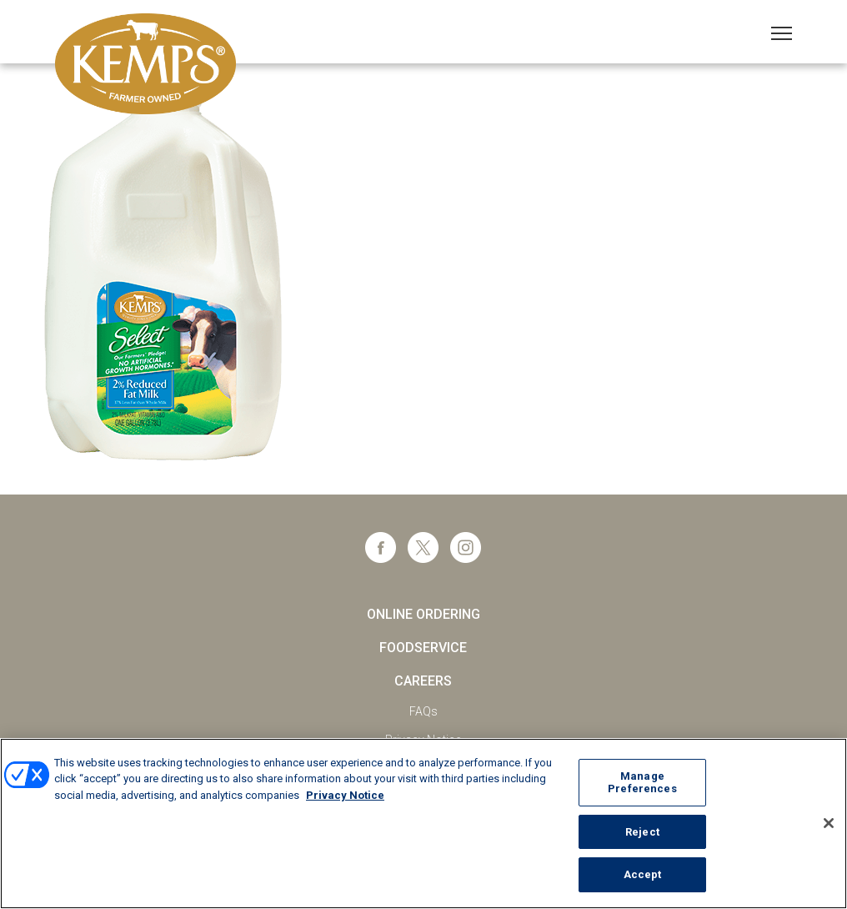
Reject (642, 832)
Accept (643, 874)
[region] (423, 823)
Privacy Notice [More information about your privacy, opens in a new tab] (345, 795)
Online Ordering (423, 614)
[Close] (828, 823)
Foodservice (423, 647)
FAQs (423, 711)
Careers (423, 681)
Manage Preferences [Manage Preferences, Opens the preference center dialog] (642, 783)
